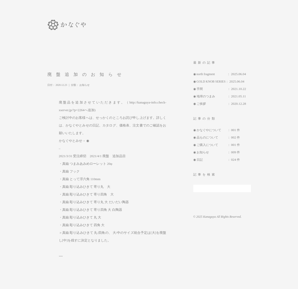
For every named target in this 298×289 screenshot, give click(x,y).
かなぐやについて (212, 130)
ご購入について (212, 145)
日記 (212, 159)
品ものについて (212, 137)
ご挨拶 (212, 104)
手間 (212, 89)
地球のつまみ (212, 96)
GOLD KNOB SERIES (211, 81)
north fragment (212, 74)
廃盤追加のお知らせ (90, 74)
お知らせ (92, 85)
